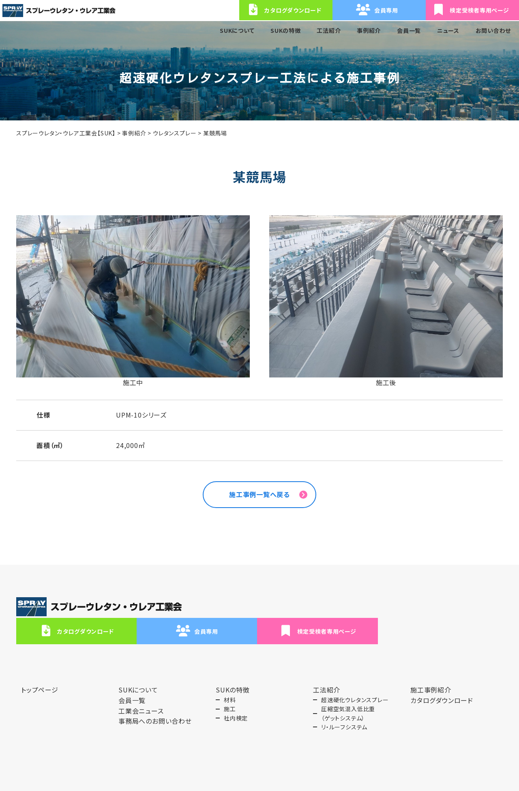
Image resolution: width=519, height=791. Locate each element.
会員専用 (363, 611)
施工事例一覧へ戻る (259, 497)
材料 (230, 679)
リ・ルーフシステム (344, 707)
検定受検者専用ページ (456, 611)
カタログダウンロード (269, 611)
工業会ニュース (141, 690)
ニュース (448, 30)
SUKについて (236, 30)
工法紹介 (328, 30)
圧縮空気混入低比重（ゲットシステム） (348, 692)
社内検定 (236, 697)
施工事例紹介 (430, 669)
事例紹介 (368, 30)
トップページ (39, 669)
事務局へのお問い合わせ (155, 700)
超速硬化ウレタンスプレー (355, 679)
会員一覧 (408, 30)
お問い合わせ (493, 30)
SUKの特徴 (285, 30)
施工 (230, 688)
